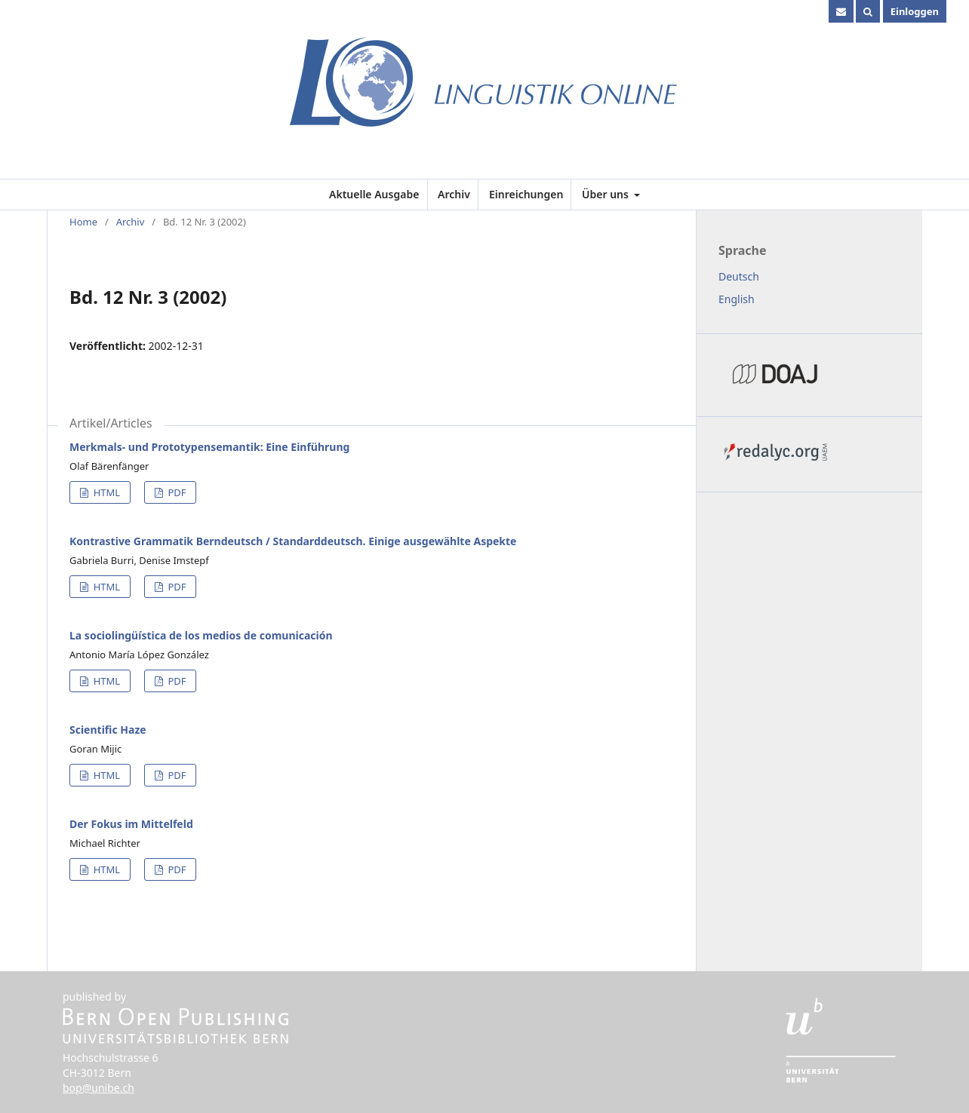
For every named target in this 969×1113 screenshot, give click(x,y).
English (736, 299)
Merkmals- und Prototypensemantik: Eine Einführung (209, 447)
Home (83, 221)
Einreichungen (526, 194)
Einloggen (915, 11)
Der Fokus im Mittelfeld (131, 824)
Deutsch (738, 276)
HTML (105, 492)
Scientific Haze (107, 729)
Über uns (607, 194)
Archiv (454, 194)
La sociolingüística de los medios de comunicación (201, 635)
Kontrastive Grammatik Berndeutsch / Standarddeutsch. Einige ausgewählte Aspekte (292, 541)
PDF (175, 492)
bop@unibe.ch (98, 1088)
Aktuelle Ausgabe (374, 194)
